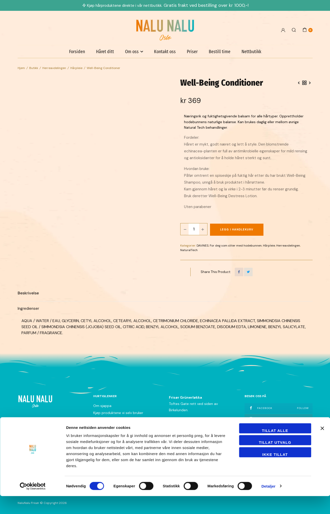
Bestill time (219, 51)
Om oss (132, 51)
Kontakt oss (165, 51)
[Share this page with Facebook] (239, 272)
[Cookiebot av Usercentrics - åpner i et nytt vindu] (33, 504)
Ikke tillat (275, 472)
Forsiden (77, 51)
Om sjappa (102, 405)
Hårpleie (76, 68)
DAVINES (202, 246)
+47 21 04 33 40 (182, 420)
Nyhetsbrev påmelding (112, 434)
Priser (192, 51)
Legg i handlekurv (236, 229)
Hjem (21, 68)
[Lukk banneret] (322, 446)
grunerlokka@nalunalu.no (189, 427)
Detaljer (268, 504)
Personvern (102, 427)
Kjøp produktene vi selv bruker (118, 412)
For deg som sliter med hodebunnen (236, 246)
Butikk (33, 68)
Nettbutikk (251, 51)
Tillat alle (275, 448)
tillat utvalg (275, 460)
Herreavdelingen (54, 68)
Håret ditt (105, 51)
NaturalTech (189, 250)
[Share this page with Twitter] (248, 272)
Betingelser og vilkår (109, 420)
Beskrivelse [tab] (28, 293)
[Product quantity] (194, 229)
